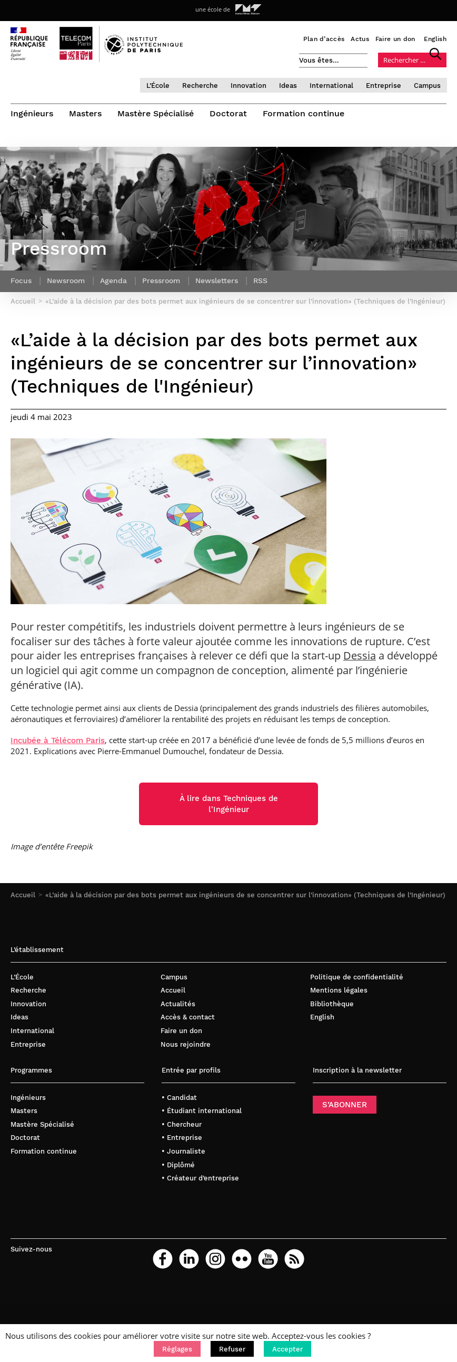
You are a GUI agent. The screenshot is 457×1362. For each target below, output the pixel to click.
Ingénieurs (32, 113)
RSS (260, 280)
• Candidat (179, 1097)
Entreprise (383, 85)
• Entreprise (182, 1137)
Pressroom (161, 280)
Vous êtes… (319, 60)
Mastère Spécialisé (155, 113)
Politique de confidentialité (356, 977)
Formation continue (303, 113)
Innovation (248, 85)
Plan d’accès (324, 39)
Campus (427, 85)
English (435, 39)
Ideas (288, 85)
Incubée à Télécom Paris (58, 740)
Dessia (359, 655)
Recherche (200, 85)
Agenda (113, 280)
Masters (85, 113)
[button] (177, 1349)
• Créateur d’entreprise (200, 1178)
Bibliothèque (332, 1004)
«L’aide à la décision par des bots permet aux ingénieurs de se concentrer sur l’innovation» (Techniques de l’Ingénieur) (245, 895)
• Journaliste (183, 1151)
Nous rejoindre (186, 1044)
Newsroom (66, 280)
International (331, 85)
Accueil (23, 895)
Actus (360, 39)
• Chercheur (182, 1124)
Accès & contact (188, 1017)
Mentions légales (338, 990)
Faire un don (395, 39)
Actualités (178, 1004)
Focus (21, 280)
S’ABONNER (344, 1104)
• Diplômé (178, 1165)
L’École (158, 85)
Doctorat (228, 113)
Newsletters (216, 280)
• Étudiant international (202, 1111)
